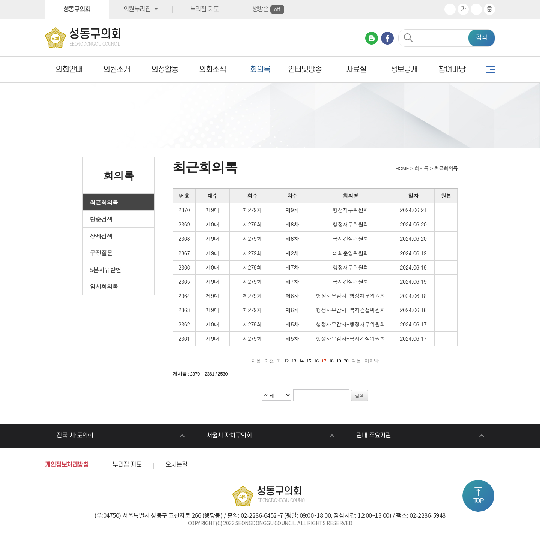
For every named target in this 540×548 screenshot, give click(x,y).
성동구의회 (77, 9)
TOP (478, 501)
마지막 (371, 361)
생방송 (268, 9)
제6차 (292, 295)
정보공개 (403, 69)
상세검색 (101, 236)
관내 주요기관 (374, 435)
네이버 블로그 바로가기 (371, 38)
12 (286, 361)
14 (301, 361)
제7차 (292, 267)
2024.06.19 (413, 253)
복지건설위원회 (350, 238)
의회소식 (212, 69)
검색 (481, 37)
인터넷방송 (305, 69)
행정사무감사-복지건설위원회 (350, 310)
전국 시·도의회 (75, 435)
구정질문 (101, 253)
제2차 (292, 253)
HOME (401, 168)
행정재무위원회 (350, 210)
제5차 (292, 324)
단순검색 (101, 219)
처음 (256, 361)
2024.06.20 (413, 224)
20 (346, 361)
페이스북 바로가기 (387, 38)
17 (323, 361)
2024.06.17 (413, 324)
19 (338, 361)
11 (279, 361)
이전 (269, 361)
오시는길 (176, 464)
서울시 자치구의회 (229, 435)
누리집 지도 (204, 9)
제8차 (292, 224)
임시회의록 (104, 286)
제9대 (212, 210)
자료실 (356, 69)
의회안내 (69, 69)
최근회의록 (104, 202)
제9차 (292, 210)
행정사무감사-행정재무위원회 (350, 295)
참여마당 (451, 69)
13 (294, 361)
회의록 (260, 69)
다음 (356, 361)
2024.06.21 (413, 210)
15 (309, 361)
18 (331, 361)
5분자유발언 (105, 269)
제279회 (252, 210)
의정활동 (164, 69)
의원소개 (116, 69)
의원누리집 (137, 9)
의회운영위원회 (350, 253)
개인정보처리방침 (66, 464)
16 (316, 361)
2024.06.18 (413, 295)
